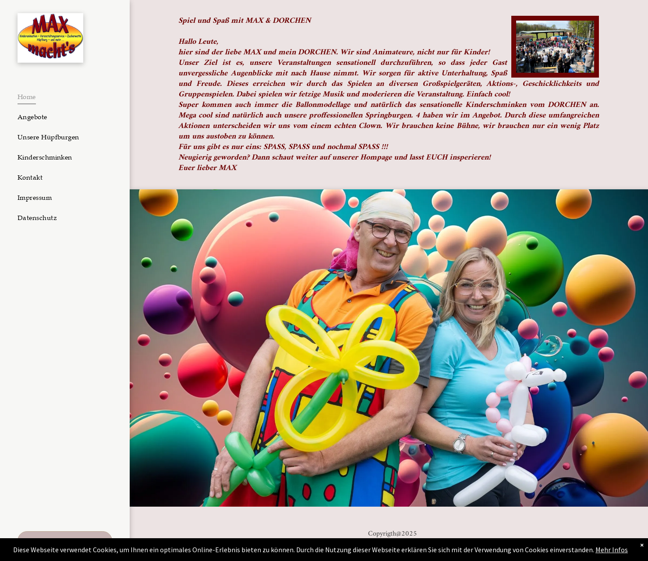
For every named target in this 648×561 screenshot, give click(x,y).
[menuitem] (62, 97)
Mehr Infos (611, 549)
